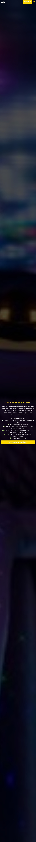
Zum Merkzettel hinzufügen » (18, 442)
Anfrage (28, 1)
